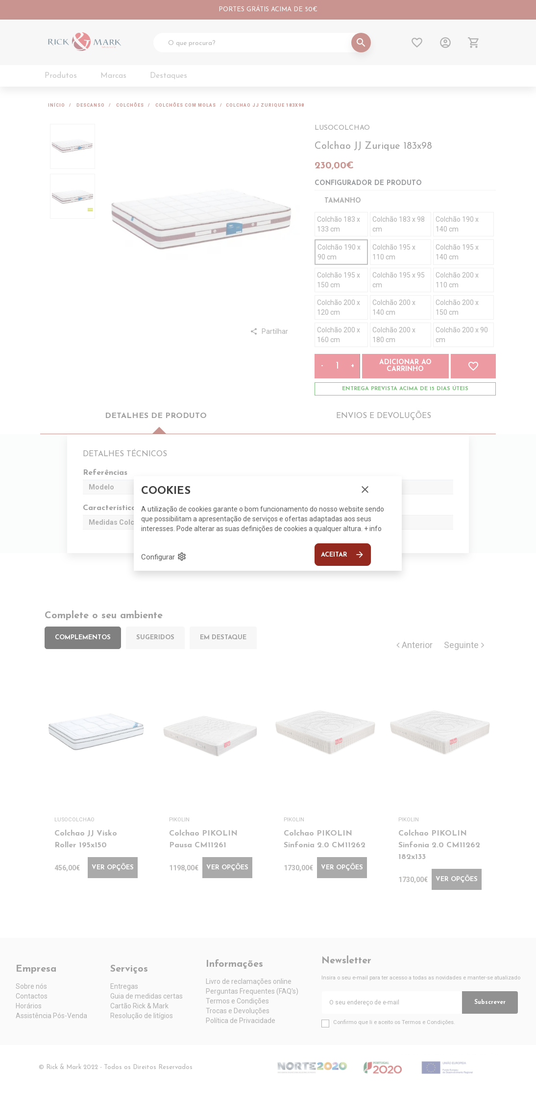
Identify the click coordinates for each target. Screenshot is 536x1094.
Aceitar (343, 554)
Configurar (164, 556)
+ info (373, 529)
